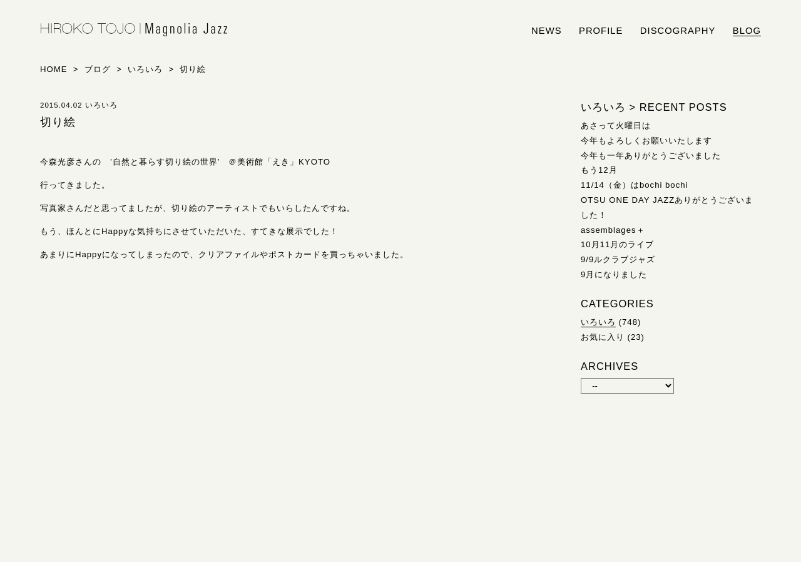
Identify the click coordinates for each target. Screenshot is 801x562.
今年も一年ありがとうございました (651, 155)
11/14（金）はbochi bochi (634, 185)
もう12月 (599, 170)
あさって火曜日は (616, 125)
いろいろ (598, 322)
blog (747, 31)
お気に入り (603, 337)
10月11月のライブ (617, 244)
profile (601, 31)
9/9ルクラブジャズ (618, 259)
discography (678, 31)
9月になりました (614, 274)
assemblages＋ (613, 230)
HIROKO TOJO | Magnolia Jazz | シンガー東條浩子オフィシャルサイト (134, 30)
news (546, 31)
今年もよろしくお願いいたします (646, 140)
